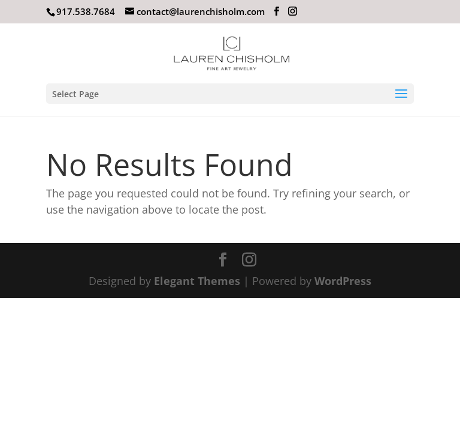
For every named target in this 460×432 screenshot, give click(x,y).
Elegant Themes (197, 281)
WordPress (342, 281)
